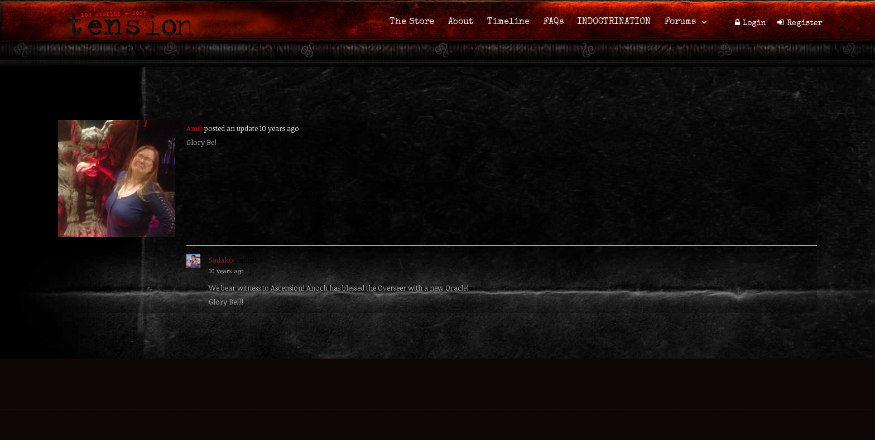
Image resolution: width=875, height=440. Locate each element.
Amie (194, 128)
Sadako (221, 260)
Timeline (508, 22)
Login (754, 23)
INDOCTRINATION (614, 22)
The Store (412, 22)
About (460, 22)
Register (805, 23)
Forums (680, 22)
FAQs (554, 22)
